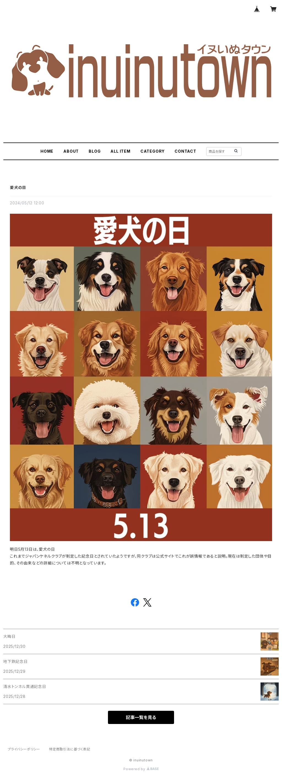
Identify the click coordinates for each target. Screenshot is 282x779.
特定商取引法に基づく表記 (69, 749)
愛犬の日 (18, 187)
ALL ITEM (120, 151)
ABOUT (71, 151)
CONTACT (185, 151)
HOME (46, 151)
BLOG (95, 151)
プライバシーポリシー (24, 749)
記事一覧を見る (141, 717)
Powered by (141, 769)
